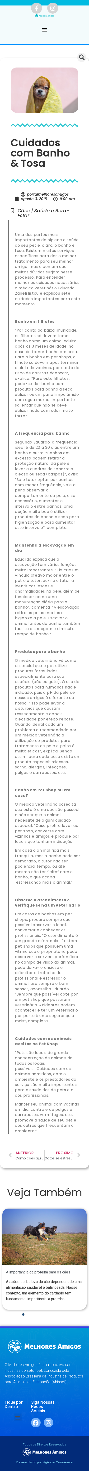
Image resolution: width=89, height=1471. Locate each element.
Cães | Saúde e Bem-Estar (43, 213)
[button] (44, 29)
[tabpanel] (44, 1259)
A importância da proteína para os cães (38, 1272)
